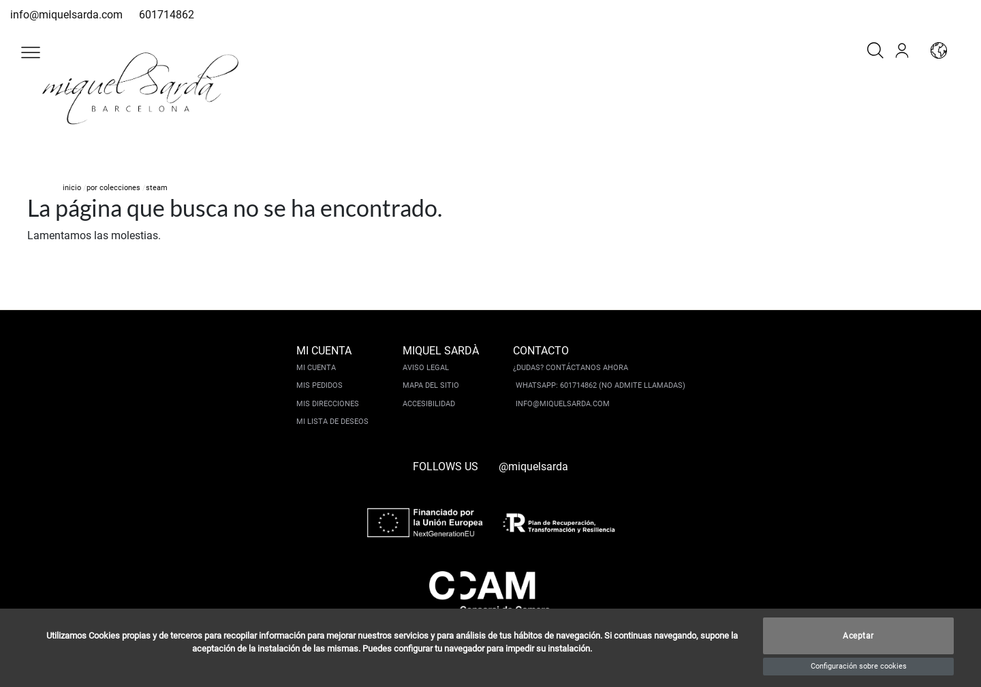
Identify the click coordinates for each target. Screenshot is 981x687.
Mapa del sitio (431, 385)
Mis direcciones (327, 403)
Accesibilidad (429, 403)
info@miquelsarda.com (66, 14)
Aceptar (858, 636)
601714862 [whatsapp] (166, 14)
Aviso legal (426, 367)
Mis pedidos (319, 385)
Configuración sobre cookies (859, 666)
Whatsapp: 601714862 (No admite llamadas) (600, 385)
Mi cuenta (316, 367)
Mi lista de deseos (332, 421)
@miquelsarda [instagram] (533, 466)
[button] (30, 52)
